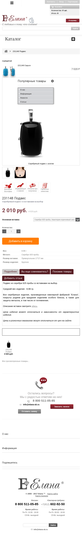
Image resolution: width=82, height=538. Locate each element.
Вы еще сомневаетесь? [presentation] (34, 271)
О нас (22, 90)
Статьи (23, 102)
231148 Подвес (8, 351)
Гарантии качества (45, 187)
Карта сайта (52, 494)
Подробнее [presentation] (10, 271)
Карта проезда (41, 496)
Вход (61, 2)
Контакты (51, 2)
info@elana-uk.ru (41, 529)
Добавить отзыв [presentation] (13, 278)
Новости (23, 98)
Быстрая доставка (8, 187)
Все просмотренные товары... (15, 361)
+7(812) (53, 504)
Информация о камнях (20, 187)
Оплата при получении (32, 187)
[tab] (10, 271)
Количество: (7, 227)
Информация (26, 94)
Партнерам (73, 2)
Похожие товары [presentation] (62, 271)
